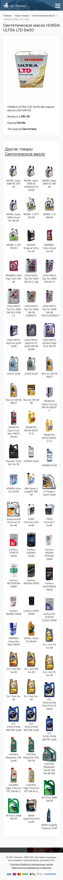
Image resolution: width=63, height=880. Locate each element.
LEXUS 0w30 (31, 365)
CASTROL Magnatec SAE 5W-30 (31, 749)
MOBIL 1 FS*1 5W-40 (31, 208)
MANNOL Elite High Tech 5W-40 (14, 270)
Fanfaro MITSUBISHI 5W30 (13, 575)
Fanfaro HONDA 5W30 (13, 604)
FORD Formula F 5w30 (49, 514)
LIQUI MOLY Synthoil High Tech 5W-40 (49, 335)
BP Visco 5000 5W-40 (49, 791)
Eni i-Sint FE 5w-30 (49, 666)
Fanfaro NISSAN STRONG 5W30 (49, 546)
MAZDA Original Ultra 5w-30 (31, 240)
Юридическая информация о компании (31, 868)
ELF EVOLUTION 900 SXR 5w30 (31, 719)
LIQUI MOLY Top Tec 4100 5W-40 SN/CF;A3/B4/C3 (50, 303)
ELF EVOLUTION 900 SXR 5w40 (13, 719)
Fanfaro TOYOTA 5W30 (13, 544)
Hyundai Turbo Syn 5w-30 (14, 455)
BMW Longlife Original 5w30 (49, 818)
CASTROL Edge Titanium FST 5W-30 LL (31, 780)
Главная (7, 16)
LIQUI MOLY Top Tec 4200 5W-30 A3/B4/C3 (31, 303)
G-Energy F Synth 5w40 (49, 485)
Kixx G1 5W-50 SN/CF (49, 367)
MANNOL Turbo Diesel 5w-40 (49, 240)
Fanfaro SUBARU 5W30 (31, 544)
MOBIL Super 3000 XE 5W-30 (13, 175)
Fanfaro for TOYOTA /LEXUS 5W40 (49, 609)
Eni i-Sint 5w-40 (13, 690)
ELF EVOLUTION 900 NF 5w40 (49, 728)
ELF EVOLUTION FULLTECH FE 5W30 (49, 696)
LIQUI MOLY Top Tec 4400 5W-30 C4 (49, 270)
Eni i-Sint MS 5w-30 (31, 662)
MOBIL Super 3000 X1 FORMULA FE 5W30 (31, 177)
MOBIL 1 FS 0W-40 (49, 208)
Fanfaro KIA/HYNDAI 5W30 (49, 578)
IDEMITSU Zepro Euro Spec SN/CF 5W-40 (14, 424)
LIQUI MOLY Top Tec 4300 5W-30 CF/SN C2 (13, 303)
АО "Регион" (18, 6)
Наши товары (22, 16)
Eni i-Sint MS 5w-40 (13, 662)
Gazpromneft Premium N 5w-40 (13, 514)
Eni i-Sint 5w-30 (31, 690)
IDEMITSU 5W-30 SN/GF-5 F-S (49, 430)
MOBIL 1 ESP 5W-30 (14, 238)
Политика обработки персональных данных (31, 864)
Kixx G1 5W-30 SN (31, 393)
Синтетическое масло (43, 16)
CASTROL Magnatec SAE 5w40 (14, 749)
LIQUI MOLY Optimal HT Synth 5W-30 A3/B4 (31, 336)
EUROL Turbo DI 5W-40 (31, 632)
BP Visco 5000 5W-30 (13, 809)
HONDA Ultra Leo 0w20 (13, 482)
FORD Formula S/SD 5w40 (31, 514)
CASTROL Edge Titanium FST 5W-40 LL (14, 780)
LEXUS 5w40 (13, 365)
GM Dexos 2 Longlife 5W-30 (31, 483)
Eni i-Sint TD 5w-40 (49, 638)
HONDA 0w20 (49, 457)
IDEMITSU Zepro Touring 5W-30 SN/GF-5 (49, 398)
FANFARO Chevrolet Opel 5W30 (14, 633)
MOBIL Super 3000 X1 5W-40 (49, 175)
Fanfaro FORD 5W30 (31, 604)
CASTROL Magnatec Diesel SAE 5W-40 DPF (49, 760)
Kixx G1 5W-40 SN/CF (14, 393)
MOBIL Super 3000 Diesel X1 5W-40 (13, 209)
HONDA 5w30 (31, 453)
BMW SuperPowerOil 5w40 (31, 810)
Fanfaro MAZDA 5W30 (31, 574)
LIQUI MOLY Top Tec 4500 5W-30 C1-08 (31, 270)
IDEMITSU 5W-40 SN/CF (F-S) (31, 422)
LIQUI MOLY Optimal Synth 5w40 (13, 335)
